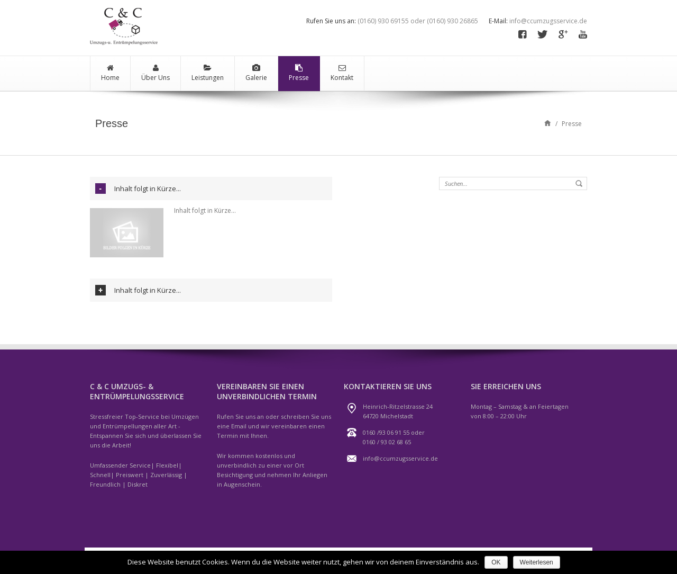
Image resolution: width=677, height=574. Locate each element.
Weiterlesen (536, 562)
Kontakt (342, 73)
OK (495, 562)
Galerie (256, 73)
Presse (299, 73)
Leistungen (207, 73)
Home (110, 73)
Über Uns (155, 73)
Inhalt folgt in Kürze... (147, 188)
